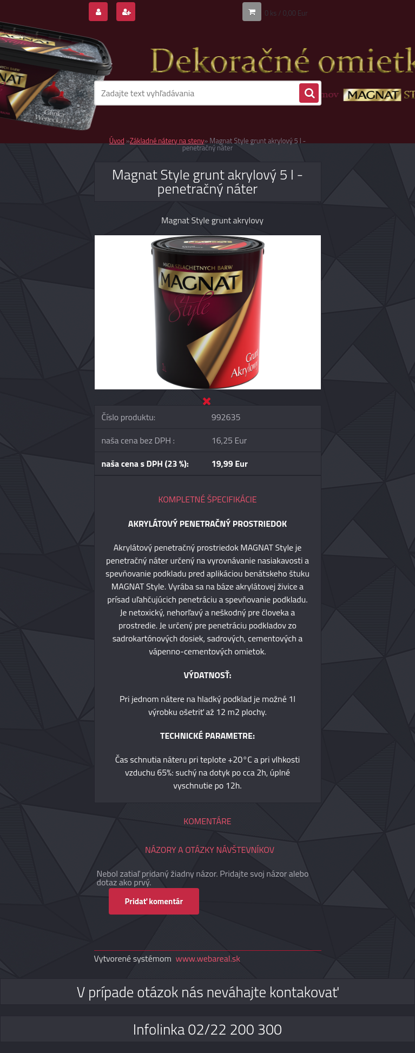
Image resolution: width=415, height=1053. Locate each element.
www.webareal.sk (207, 958)
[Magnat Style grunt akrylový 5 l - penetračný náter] (208, 239)
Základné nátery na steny (167, 140)
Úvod (116, 140)
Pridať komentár (154, 901)
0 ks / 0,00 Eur (286, 13)
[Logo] (168, 52)
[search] (309, 93)
